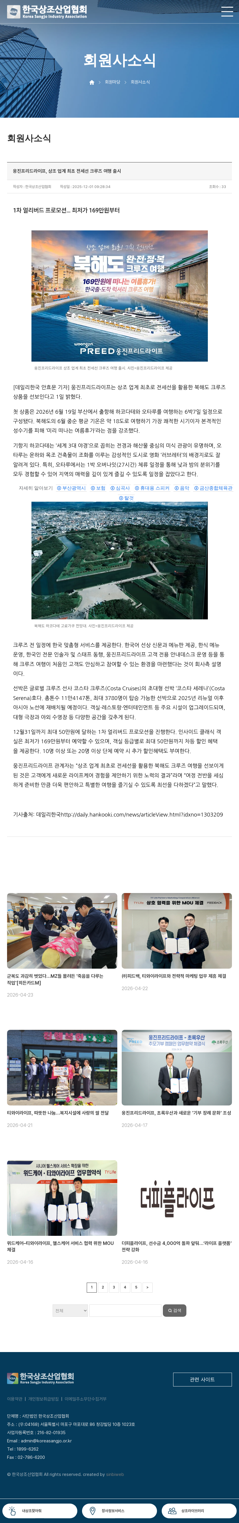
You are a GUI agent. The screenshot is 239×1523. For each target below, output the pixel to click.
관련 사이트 (202, 1379)
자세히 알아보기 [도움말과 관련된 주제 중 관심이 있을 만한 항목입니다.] (36, 488)
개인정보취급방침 (43, 1399)
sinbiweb (115, 1474)
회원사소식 (140, 82)
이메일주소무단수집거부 (86, 1399)
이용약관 (14, 1399)
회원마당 (112, 82)
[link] (71, 488)
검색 (177, 1310)
